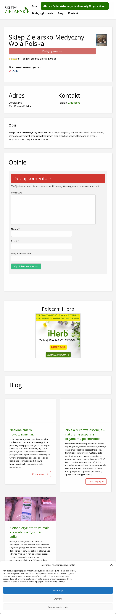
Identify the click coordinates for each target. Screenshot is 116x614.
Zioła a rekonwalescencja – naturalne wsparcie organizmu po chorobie (85, 434)
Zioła (15, 71)
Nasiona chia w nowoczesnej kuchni (24, 432)
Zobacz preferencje (58, 606)
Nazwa (15, 229)
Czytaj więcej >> (40, 474)
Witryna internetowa (21, 253)
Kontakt (73, 13)
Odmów (58, 598)
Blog (60, 13)
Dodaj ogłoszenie (42, 13)
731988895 (74, 102)
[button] (111, 564)
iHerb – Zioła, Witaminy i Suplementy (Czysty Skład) (74, 6)
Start (35, 6)
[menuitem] (35, 6)
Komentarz (17, 192)
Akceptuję (58, 590)
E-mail (15, 241)
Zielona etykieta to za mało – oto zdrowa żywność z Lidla (30, 532)
